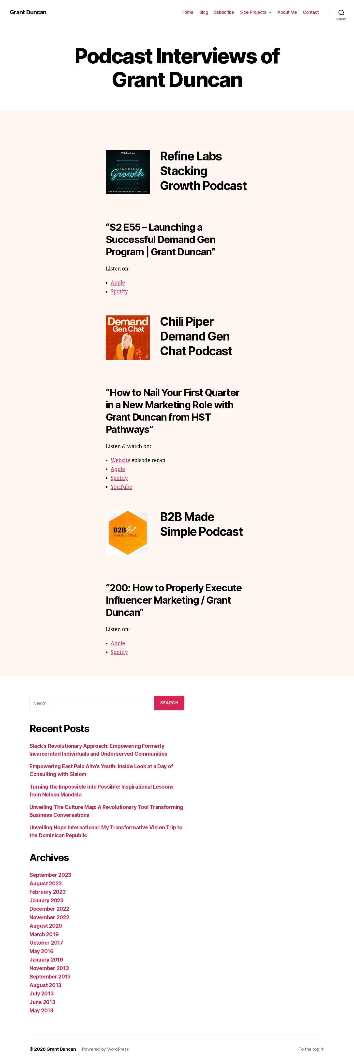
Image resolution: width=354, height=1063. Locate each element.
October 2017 (46, 943)
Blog (203, 12)
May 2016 (42, 951)
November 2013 (49, 968)
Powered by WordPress (105, 1049)
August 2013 (45, 985)
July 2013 (42, 994)
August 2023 (46, 883)
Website (120, 460)
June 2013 (42, 1002)
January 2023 (46, 900)
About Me (287, 12)
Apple (118, 283)
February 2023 (48, 892)
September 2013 (50, 977)
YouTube (121, 487)
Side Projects (253, 12)
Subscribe (224, 12)
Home (187, 12)
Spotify (119, 291)
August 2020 (46, 926)
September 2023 (50, 875)
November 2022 (49, 917)
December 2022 (49, 909)
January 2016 (46, 960)
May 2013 (41, 1010)
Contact (311, 12)
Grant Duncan (28, 12)
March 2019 (44, 934)
